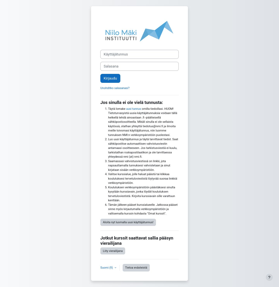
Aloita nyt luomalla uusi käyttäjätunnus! (128, 222)
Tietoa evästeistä (136, 267)
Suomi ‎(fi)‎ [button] (107, 267)
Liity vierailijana (113, 251)
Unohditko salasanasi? (114, 88)
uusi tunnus (133, 109)
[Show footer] (269, 277)
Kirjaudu (110, 78)
